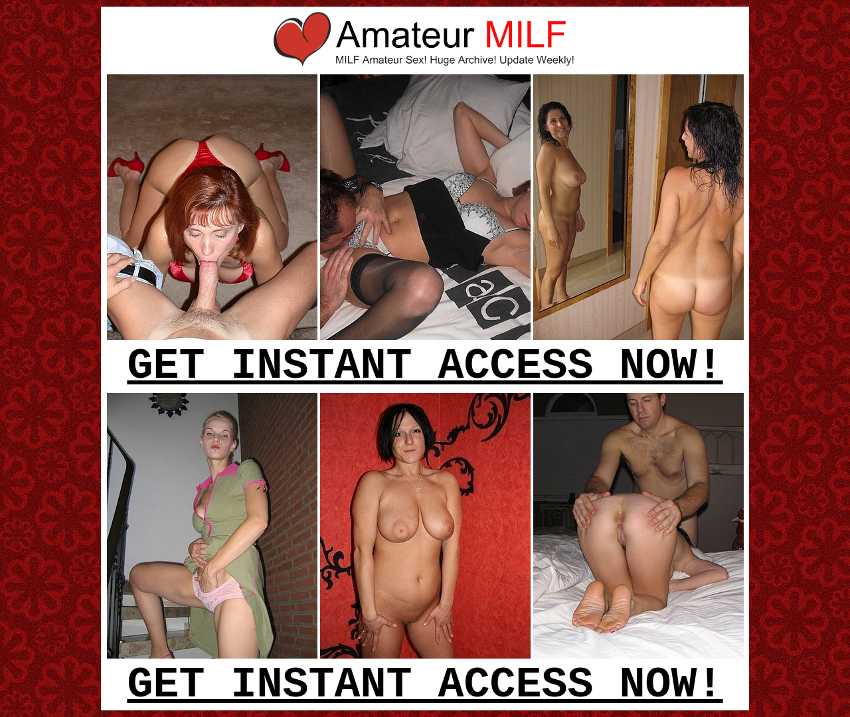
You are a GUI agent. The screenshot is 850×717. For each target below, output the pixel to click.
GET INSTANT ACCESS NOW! (424, 366)
